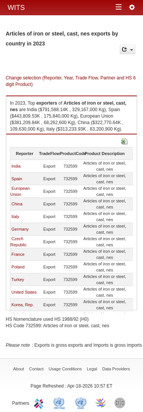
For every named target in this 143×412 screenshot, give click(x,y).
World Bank (121, 402)
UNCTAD (60, 402)
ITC (40, 402)
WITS (16, 7)
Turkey (17, 279)
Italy (15, 216)
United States (24, 292)
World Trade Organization (101, 402)
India (16, 166)
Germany (20, 229)
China (16, 204)
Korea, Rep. (22, 304)
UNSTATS (80, 402)
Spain (16, 178)
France (17, 254)
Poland (17, 267)
